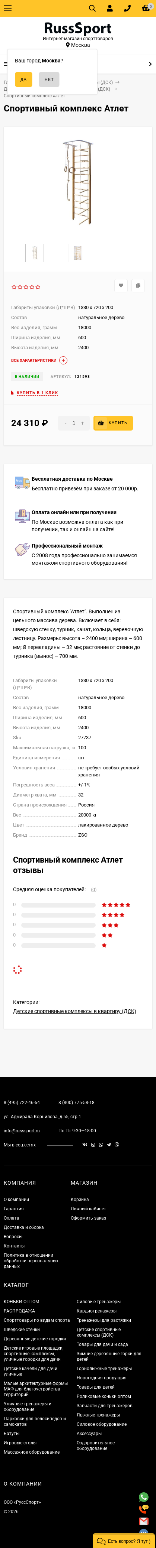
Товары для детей (96, 1387)
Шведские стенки (22, 1329)
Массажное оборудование (32, 1452)
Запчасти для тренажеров (105, 1405)
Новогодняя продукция (102, 1377)
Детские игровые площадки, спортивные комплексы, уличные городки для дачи (33, 1354)
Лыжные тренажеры (98, 1415)
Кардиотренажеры (97, 1311)
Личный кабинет (88, 1208)
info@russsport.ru (22, 1130)
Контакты (14, 1246)
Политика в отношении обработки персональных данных (31, 1261)
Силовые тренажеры (99, 1301)
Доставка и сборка (24, 1227)
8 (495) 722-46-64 (22, 1102)
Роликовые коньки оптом (104, 1396)
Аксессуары (89, 1433)
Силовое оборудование (102, 1424)
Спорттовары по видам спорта (37, 1320)
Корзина (80, 1199)
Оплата (11, 1218)
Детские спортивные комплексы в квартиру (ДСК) (74, 1011)
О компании (16, 1199)
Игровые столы (20, 1442)
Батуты (11, 1433)
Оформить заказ (88, 1218)
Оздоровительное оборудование (96, 1445)
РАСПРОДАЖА (19, 1311)
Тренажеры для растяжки (104, 1320)
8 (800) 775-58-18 (76, 1102)
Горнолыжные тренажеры (104, 1368)
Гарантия (14, 1208)
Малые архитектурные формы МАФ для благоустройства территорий (36, 1389)
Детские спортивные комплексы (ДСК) (99, 1332)
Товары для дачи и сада (102, 1344)
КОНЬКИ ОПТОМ (21, 1301)
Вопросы (13, 1236)
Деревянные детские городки (35, 1338)
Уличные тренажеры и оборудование (27, 1406)
